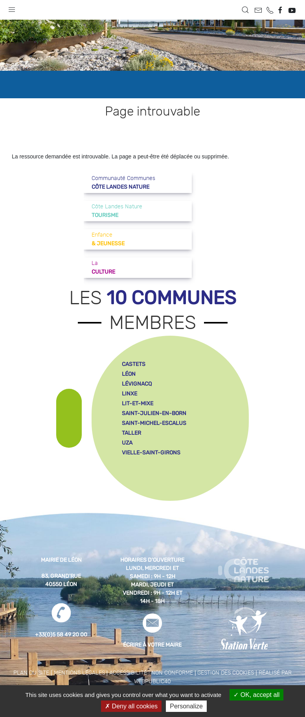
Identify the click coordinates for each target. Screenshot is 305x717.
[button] (12, 8)
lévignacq (137, 384)
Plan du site (31, 673)
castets (133, 364)
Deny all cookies (131, 706)
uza (127, 442)
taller (131, 433)
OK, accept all (256, 694)
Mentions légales (79, 673)
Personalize (186, 706)
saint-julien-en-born (154, 413)
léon (129, 374)
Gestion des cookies (225, 673)
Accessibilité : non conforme (151, 673)
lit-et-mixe (137, 403)
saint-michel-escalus (154, 423)
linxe (129, 393)
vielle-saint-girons (151, 452)
